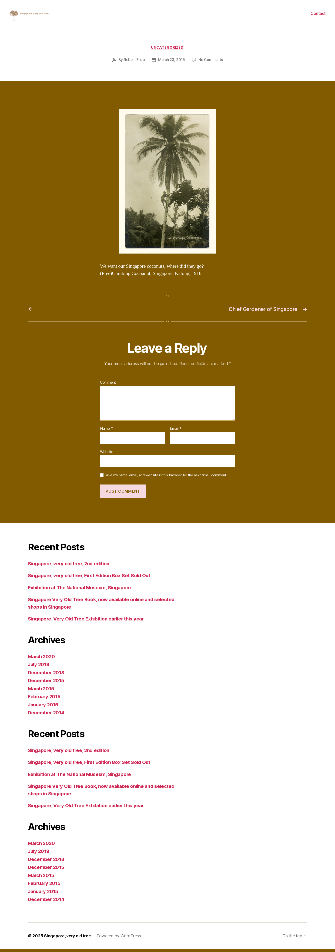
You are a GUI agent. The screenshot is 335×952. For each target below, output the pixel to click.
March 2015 (41, 692)
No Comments (210, 63)
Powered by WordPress (120, 938)
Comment (108, 386)
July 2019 (39, 668)
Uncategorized (167, 51)
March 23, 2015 (171, 63)
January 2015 (44, 708)
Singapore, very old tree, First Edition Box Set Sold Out (91, 579)
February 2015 (45, 700)
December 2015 (46, 684)
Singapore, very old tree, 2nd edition (70, 566)
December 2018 (46, 675)
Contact (318, 15)
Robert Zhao (134, 63)
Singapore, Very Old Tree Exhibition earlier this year (88, 622)
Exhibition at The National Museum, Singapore (81, 590)
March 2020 (42, 659)
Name (106, 432)
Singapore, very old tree (68, 938)
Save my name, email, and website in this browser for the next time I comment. (166, 478)
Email (175, 432)
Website (106, 454)
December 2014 (46, 716)
